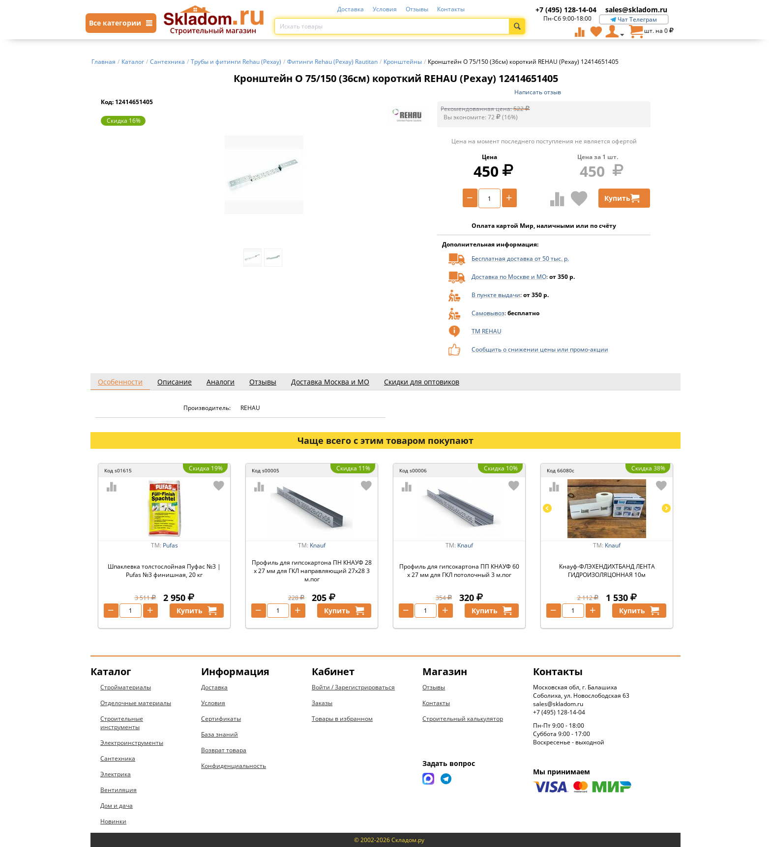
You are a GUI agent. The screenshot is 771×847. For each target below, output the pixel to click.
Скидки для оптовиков (421, 381)
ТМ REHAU (487, 331)
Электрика (115, 774)
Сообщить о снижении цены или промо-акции (540, 349)
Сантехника (117, 758)
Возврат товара (223, 750)
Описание (174, 381)
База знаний (219, 734)
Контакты (451, 9)
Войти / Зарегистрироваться (353, 687)
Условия (385, 9)
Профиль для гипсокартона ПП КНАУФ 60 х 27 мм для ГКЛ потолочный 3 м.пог (459, 570)
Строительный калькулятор (462, 718)
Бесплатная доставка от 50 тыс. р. (520, 258)
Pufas (170, 545)
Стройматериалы (125, 687)
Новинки (113, 821)
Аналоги (221, 381)
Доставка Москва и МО (330, 381)
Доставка (350, 9)
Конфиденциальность (233, 766)
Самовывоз (488, 313)
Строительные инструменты (121, 722)
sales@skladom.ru (636, 9)
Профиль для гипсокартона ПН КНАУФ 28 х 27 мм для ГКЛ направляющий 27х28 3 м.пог (312, 570)
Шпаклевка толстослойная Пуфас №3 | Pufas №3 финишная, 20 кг (164, 570)
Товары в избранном (342, 718)
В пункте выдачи (496, 295)
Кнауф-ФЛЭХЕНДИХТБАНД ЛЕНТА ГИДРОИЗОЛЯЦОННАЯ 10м (607, 570)
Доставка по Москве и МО (509, 277)
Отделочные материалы (135, 703)
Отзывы (417, 9)
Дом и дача (116, 805)
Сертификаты (221, 718)
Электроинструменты (131, 742)
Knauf (318, 545)
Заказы (322, 703)
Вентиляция (118, 790)
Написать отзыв (537, 92)
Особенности (120, 381)
